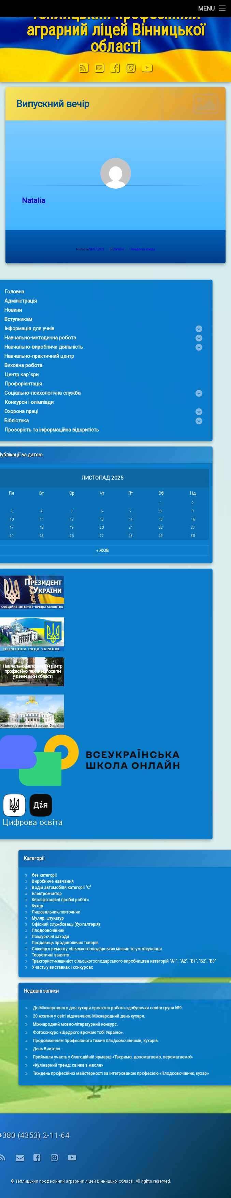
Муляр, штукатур (190, 918)
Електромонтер (189, 893)
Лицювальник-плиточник (198, 912)
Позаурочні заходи (152, 249)
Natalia (43, 200)
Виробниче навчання (195, 881)
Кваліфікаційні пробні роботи (202, 899)
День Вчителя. (189, 1049)
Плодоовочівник (190, 930)
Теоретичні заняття (193, 955)
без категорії (186, 875)
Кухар (179, 906)
